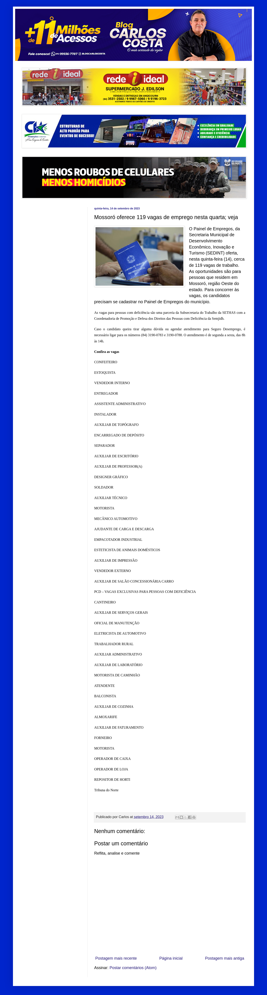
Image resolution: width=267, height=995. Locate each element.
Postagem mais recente (116, 958)
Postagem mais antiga (224, 958)
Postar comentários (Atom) (133, 968)
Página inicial (170, 958)
